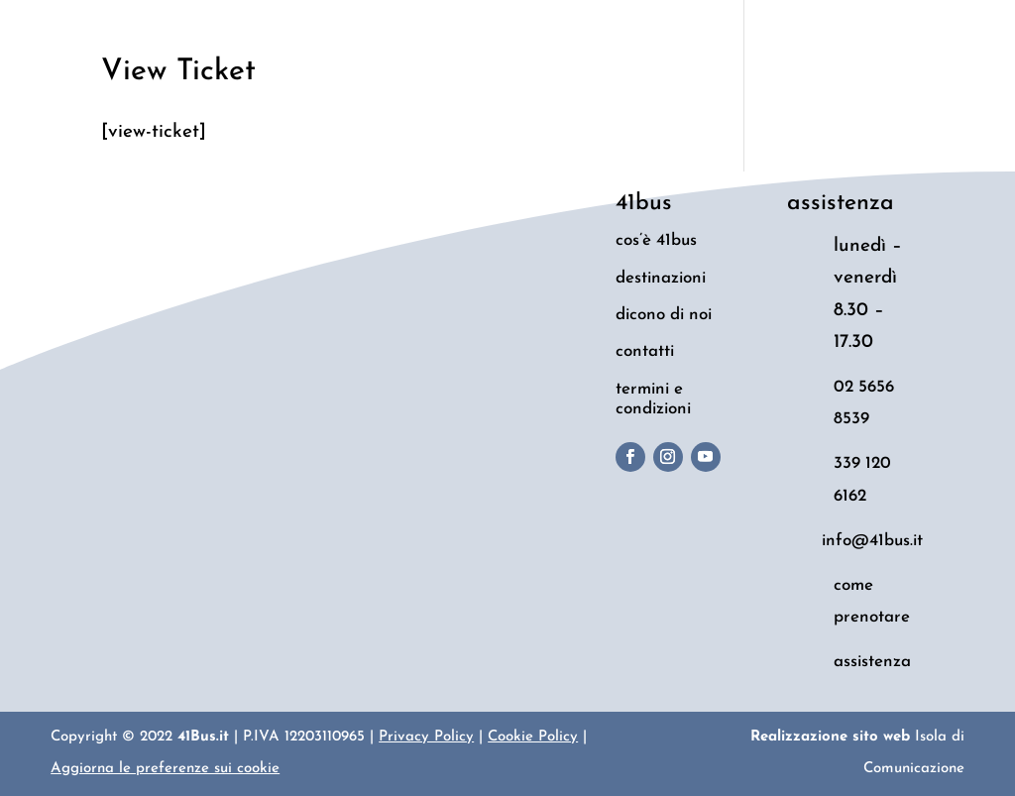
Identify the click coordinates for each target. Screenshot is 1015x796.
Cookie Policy (533, 737)
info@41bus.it (872, 540)
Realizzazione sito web (830, 737)
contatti (645, 351)
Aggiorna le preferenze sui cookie (165, 768)
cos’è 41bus (656, 240)
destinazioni (661, 278)
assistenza (872, 661)
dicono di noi (664, 314)
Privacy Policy (426, 737)
